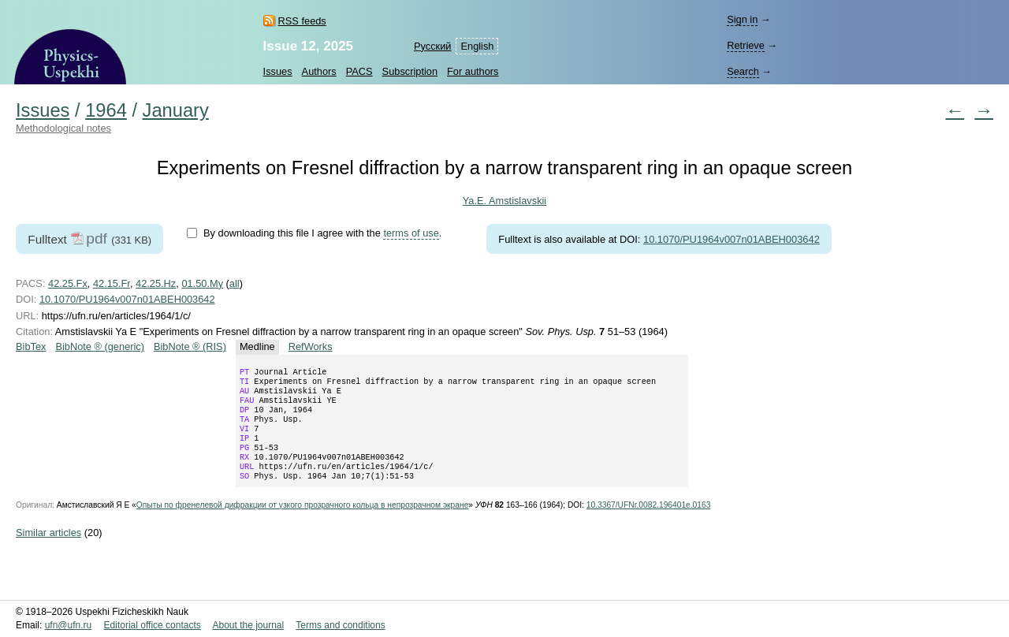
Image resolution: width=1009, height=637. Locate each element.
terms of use (410, 233)
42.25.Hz (156, 283)
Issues (277, 71)
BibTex (31, 346)
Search (743, 71)
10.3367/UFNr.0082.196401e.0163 (648, 524)
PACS (359, 71)
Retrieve (746, 45)
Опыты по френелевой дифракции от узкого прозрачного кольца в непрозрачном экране (302, 524)
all (234, 283)
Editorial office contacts (152, 625)
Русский (432, 46)
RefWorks (311, 346)
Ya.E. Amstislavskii (504, 201)
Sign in (742, 19)
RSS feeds (302, 21)
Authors (319, 71)
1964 (106, 110)
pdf (96, 238)
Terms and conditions (340, 625)
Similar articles (48, 551)
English (476, 46)
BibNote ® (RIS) (190, 346)
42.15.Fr (111, 283)
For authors (472, 71)
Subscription (409, 71)
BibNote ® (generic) (99, 346)
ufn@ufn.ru (68, 625)
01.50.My (202, 283)
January (176, 110)
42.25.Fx (67, 283)
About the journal (248, 625)
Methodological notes (63, 128)
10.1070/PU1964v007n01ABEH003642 (731, 239)
